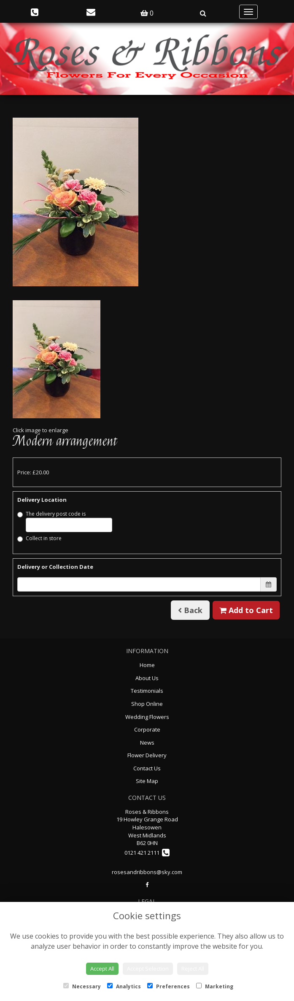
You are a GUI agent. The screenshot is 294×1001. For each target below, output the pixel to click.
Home (147, 665)
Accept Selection (148, 968)
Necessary (82, 986)
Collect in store (39, 538)
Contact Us (147, 768)
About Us (147, 678)
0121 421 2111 (147, 852)
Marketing (214, 986)
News (147, 742)
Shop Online (147, 704)
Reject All (192, 968)
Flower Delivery (147, 755)
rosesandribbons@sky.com (147, 872)
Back (190, 610)
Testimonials (147, 690)
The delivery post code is (64, 521)
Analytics (124, 986)
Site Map (147, 781)
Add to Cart (246, 610)
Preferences (168, 986)
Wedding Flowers (147, 717)
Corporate (147, 729)
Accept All (102, 968)
